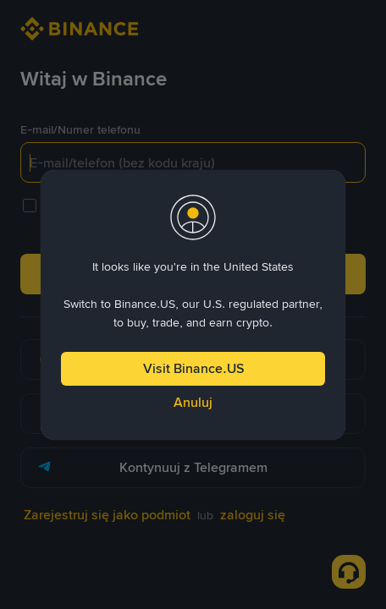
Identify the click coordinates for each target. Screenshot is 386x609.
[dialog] (193, 305)
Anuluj (193, 402)
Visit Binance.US (193, 368)
